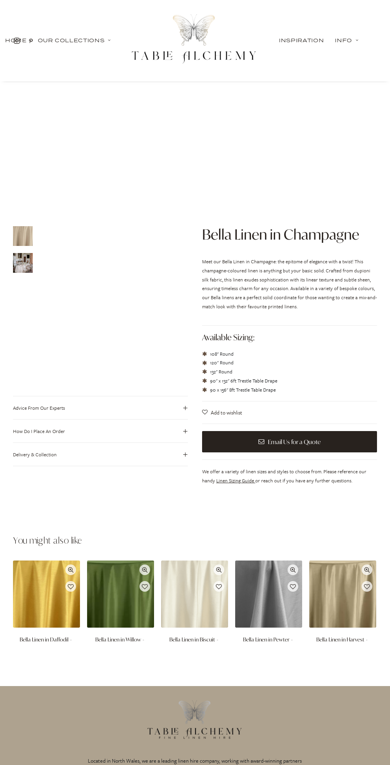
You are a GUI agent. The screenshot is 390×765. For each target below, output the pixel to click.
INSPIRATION (132, 708)
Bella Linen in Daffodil (46, 523)
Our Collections (74, 40)
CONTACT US (321, 708)
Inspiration (301, 40)
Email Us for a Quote (289, 326)
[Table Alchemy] (195, 40)
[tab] (100, 292)
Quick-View (70, 454)
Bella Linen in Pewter (268, 523)
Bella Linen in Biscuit (194, 523)
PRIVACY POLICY (194, 708)
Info (346, 40)
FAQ (258, 708)
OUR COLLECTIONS (69, 708)
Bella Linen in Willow (120, 523)
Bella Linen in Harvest (342, 523)
